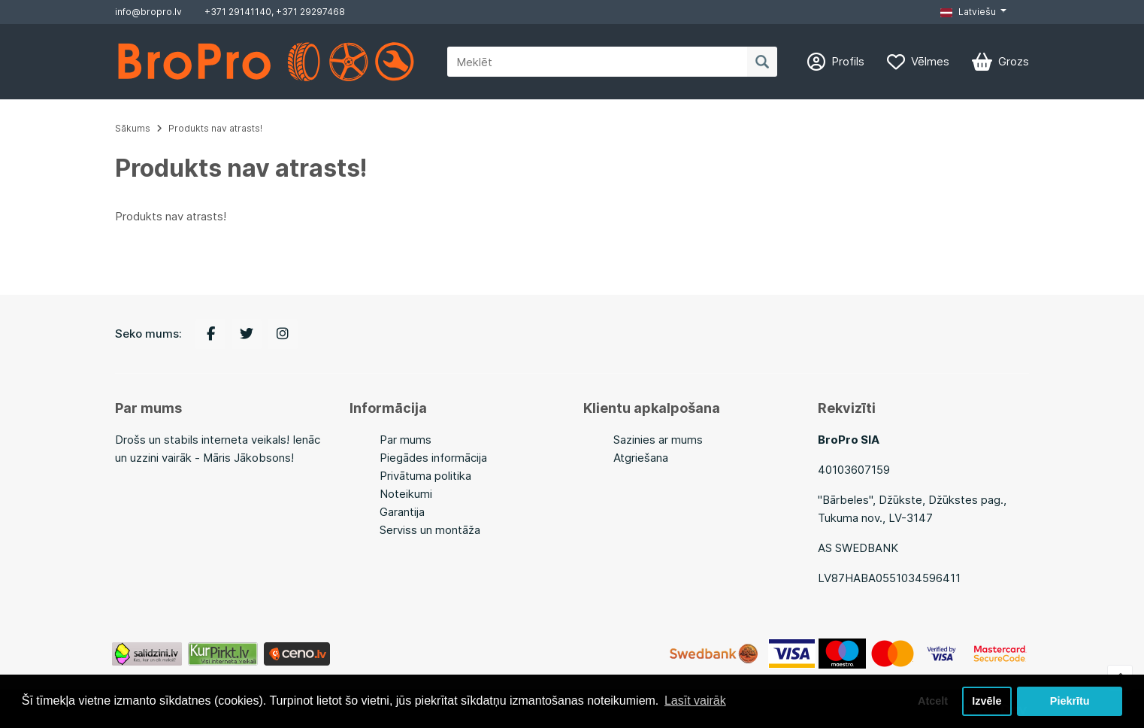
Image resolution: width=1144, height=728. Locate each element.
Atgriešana (640, 457)
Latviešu (968, 11)
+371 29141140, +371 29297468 (274, 11)
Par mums (405, 439)
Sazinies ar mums (658, 439)
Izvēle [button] (986, 701)
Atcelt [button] (933, 701)
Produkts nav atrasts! (215, 128)
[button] (973, 12)
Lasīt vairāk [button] (695, 700)
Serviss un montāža (430, 530)
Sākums (132, 128)
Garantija (402, 512)
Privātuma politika (425, 476)
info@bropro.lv (148, 11)
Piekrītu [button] (1070, 701)
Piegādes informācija (433, 457)
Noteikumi (406, 494)
